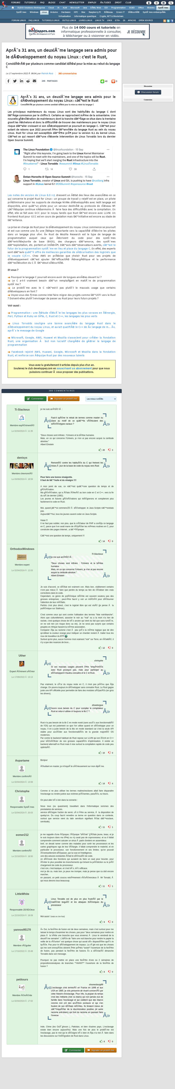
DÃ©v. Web (95, 8)
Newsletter (76, 2)
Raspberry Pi (95, 12)
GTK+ (117, 20)
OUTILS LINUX (69, 20)
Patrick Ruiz (47, 73)
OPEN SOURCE (146, 20)
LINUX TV (99, 20)
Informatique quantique (85, 16)
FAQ (42, 2)
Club (128, 2)
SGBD (132, 8)
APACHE (132, 20)
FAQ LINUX (34, 20)
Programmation (118, 8)
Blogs (52, 2)
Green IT (120, 12)
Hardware (65, 12)
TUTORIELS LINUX (50, 20)
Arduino (54, 12)
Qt (124, 20)
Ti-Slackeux (22, 409)
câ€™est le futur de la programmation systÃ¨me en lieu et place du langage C (62, 247)
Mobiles (151, 8)
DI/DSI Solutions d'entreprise (31, 8)
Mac (83, 12)
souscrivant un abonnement (74, 368)
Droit (118, 2)
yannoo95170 (22, 929)
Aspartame (22, 760)
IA (58, 8)
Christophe (22, 791)
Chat (62, 2)
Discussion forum (148, 92)
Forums (16, 2)
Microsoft (74, 8)
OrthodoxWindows (22, 548)
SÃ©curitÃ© (133, 12)
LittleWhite (22, 893)
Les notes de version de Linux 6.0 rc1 (31, 195)
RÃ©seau (108, 12)
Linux (44, 12)
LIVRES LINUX (85, 20)
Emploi (92, 2)
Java (85, 8)
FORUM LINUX (19, 20)
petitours (22, 979)
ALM (65, 8)
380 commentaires (67, 73)
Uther (22, 655)
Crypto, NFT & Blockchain (111, 16)
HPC (76, 12)
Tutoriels (30, 2)
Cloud (51, 8)
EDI (106, 8)
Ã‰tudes (105, 2)
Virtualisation (64, 16)
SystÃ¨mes (163, 8)
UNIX (109, 20)
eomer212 (22, 834)
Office (141, 8)
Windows (34, 12)
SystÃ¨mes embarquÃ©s (154, 12)
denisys (22, 457)
